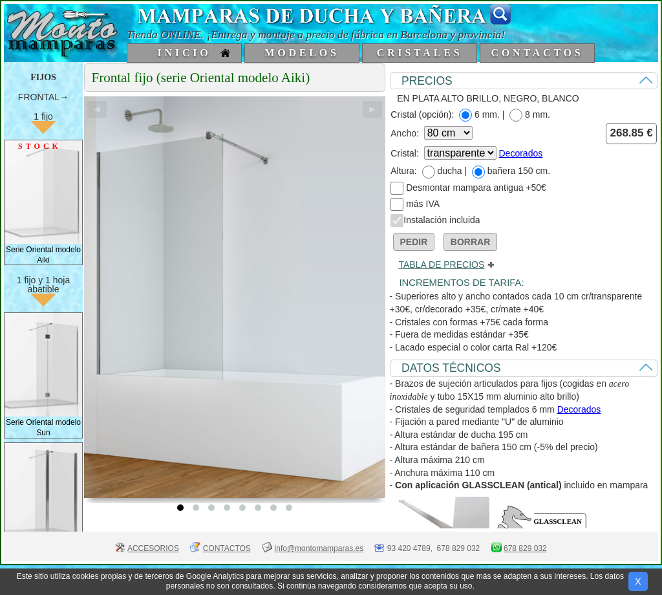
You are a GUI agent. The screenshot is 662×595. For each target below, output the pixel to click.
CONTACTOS (537, 52)
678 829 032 (525, 548)
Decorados (521, 153)
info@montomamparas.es (319, 548)
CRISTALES (420, 52)
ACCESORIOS (153, 548)
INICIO (184, 52)
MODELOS (301, 52)
